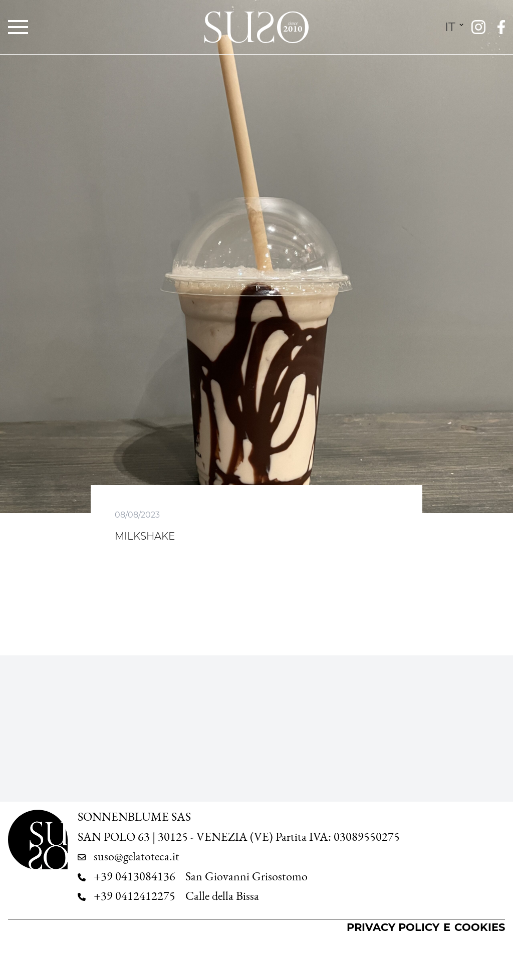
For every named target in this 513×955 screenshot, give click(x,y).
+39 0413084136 (134, 876)
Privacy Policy (393, 927)
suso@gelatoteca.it (136, 856)
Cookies (479, 927)
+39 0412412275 (134, 896)
